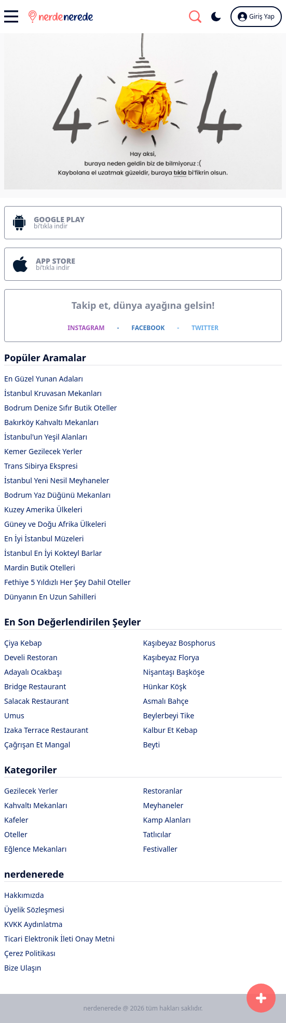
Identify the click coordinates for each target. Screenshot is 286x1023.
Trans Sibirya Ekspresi (41, 466)
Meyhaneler (163, 805)
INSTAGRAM (85, 327)
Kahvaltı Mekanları (35, 805)
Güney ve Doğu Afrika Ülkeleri (55, 524)
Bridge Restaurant (35, 686)
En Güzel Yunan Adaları (43, 379)
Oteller (16, 834)
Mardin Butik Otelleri (39, 567)
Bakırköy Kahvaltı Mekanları (51, 422)
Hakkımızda (24, 895)
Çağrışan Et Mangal (37, 744)
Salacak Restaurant (36, 701)
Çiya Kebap (23, 643)
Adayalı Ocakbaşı (33, 672)
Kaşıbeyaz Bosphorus (179, 643)
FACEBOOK (148, 327)
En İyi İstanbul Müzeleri (44, 538)
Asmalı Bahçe (166, 701)
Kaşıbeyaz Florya (171, 657)
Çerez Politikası (30, 953)
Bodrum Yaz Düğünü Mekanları (57, 495)
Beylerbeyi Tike (169, 715)
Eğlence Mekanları (35, 849)
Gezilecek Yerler (31, 791)
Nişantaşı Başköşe (174, 672)
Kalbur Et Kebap (170, 730)
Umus (14, 715)
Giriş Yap (256, 16)
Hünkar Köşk (165, 686)
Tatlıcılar (157, 834)
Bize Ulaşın (23, 968)
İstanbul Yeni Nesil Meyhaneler (56, 480)
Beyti (151, 744)
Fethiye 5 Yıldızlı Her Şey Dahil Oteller (67, 582)
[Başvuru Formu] (261, 998)
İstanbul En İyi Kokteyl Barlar (53, 553)
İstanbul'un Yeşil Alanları (45, 437)
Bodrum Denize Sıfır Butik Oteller (60, 408)
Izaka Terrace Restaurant (46, 730)
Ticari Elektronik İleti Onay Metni (59, 939)
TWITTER (205, 327)
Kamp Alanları (167, 820)
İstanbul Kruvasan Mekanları (53, 393)
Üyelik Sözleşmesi (34, 910)
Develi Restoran (31, 657)
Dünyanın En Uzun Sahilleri (50, 597)
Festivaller (160, 849)
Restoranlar (163, 791)
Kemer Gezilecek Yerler (43, 451)
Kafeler (16, 820)
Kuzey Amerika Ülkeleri (43, 509)
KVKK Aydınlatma (33, 924)
